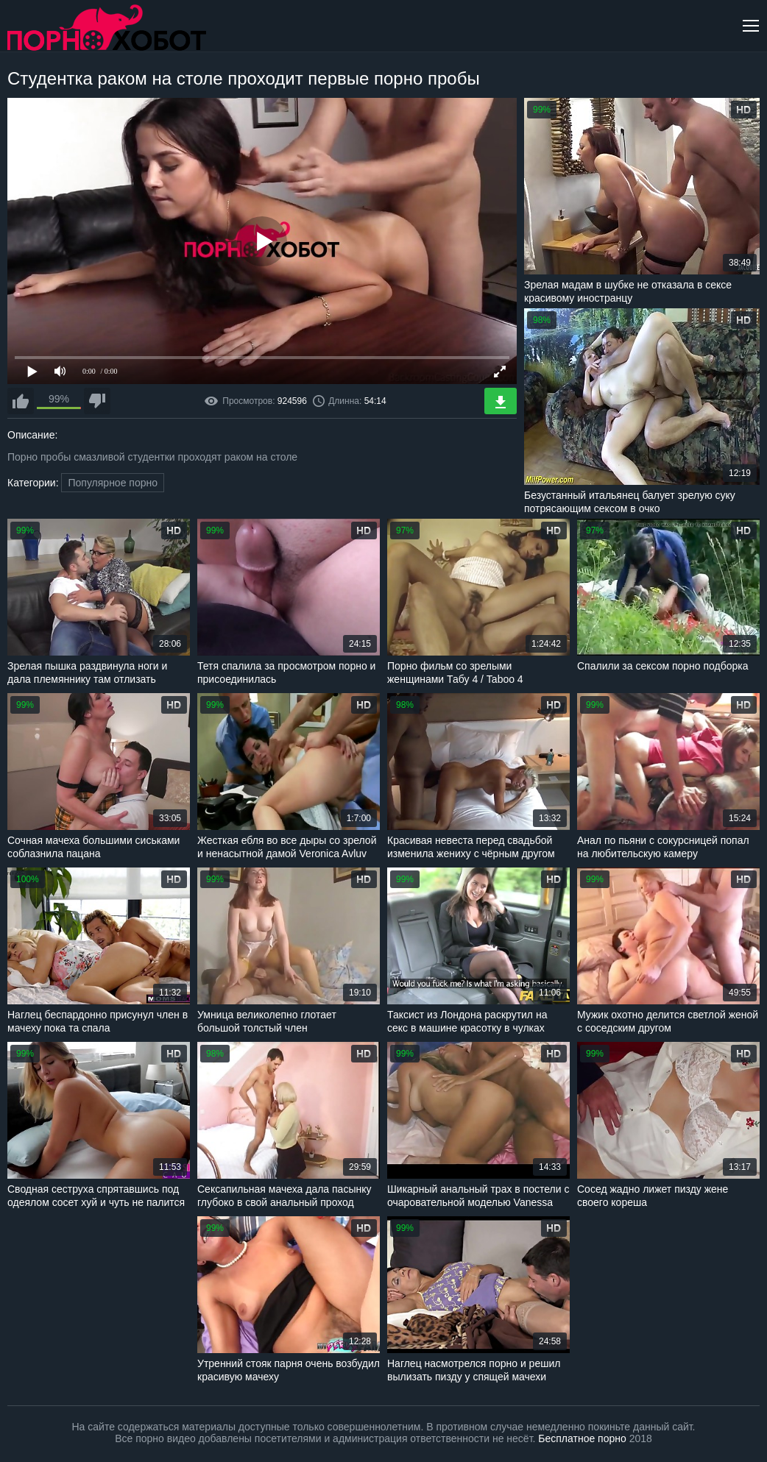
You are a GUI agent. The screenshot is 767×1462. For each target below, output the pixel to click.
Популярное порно (113, 483)
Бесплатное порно (582, 1438)
